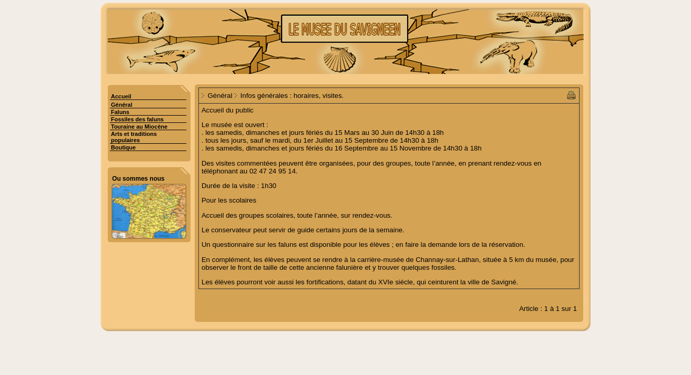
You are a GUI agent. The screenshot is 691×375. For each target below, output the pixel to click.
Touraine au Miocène (139, 126)
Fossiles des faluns (137, 119)
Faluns (120, 112)
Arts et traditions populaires (134, 137)
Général (121, 105)
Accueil (121, 96)
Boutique (123, 147)
